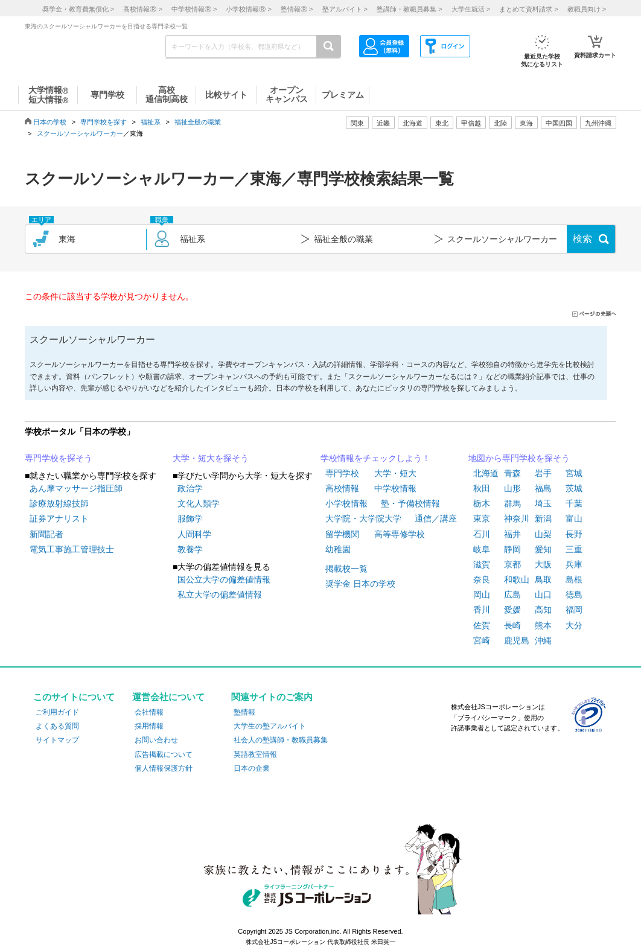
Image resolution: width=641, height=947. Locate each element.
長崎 (512, 625)
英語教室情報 (255, 754)
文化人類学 (198, 503)
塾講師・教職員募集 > (409, 9)
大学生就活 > (470, 9)
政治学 (190, 488)
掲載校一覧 (346, 568)
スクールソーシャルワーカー (80, 133)
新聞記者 (46, 534)
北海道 (413, 123)
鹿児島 (516, 640)
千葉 (574, 503)
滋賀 (481, 564)
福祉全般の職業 (197, 122)
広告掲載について (164, 754)
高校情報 (342, 488)
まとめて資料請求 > (528, 9)
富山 (574, 518)
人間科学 (194, 534)
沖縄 (543, 640)
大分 (574, 625)
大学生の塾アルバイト (270, 726)
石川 (481, 534)
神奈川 (516, 518)
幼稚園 (338, 549)
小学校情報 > (248, 9)
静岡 (512, 549)
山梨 (543, 534)
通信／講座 (436, 518)
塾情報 (244, 712)
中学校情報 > (194, 9)
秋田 (481, 488)
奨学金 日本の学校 (360, 583)
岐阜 (481, 549)
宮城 (574, 473)
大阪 (543, 564)
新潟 (543, 518)
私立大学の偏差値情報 (219, 594)
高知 (543, 609)
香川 (481, 609)
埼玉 (543, 503)
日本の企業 (252, 768)
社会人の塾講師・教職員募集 (281, 740)
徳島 (574, 594)
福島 (543, 488)
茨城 (574, 488)
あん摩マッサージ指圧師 (76, 488)
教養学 (190, 549)
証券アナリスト (59, 518)
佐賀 (481, 625)
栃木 (481, 503)
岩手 (543, 473)
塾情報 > (297, 9)
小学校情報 (346, 503)
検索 (582, 239)
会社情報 (149, 712)
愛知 (543, 549)
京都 (512, 564)
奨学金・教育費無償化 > (78, 9)
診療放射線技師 (59, 503)
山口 (543, 594)
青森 (512, 473)
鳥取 (543, 579)
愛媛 (512, 609)
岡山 (481, 594)
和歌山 (516, 579)
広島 (512, 594)
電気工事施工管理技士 (72, 549)
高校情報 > (142, 9)
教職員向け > (586, 9)
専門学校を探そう (58, 458)
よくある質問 (57, 726)
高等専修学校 (399, 534)
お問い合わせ (156, 740)
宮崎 (481, 640)
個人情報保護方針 (164, 768)
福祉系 (151, 122)
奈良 (481, 579)
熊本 (543, 625)
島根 (574, 579)
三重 (574, 549)
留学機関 (342, 534)
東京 (481, 518)
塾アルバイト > (345, 9)
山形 (512, 488)
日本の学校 (49, 122)
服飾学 (190, 518)
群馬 (512, 503)
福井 (512, 534)
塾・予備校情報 (410, 503)
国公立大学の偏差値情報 (223, 579)
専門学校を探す (103, 122)
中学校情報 (395, 488)
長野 (574, 534)
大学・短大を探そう (211, 458)
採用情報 (149, 726)
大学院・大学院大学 (363, 518)
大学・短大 (395, 473)
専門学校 (342, 473)
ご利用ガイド (57, 712)
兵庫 (574, 564)
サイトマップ (57, 740)
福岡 (574, 609)
